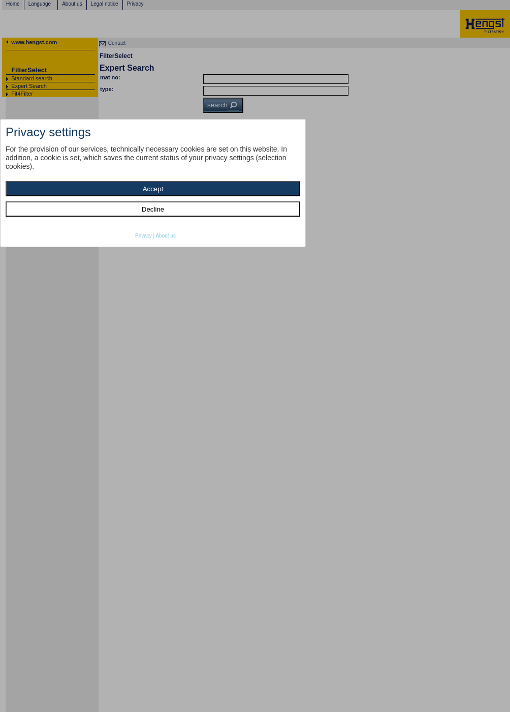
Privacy (143, 236)
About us (165, 236)
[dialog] (153, 183)
